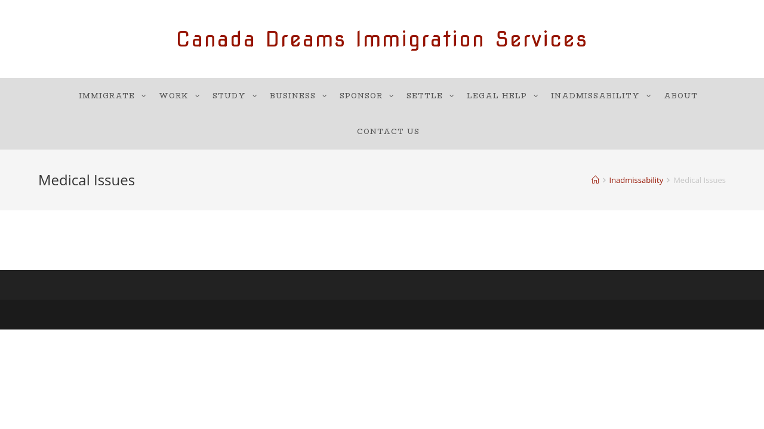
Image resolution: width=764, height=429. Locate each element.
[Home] (595, 180)
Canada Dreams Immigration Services (382, 39)
